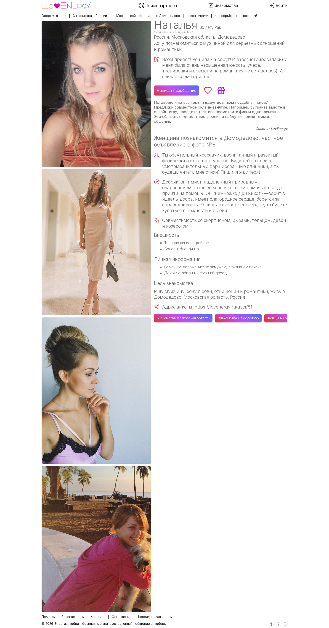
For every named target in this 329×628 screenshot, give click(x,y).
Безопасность (72, 617)
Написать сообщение (176, 90)
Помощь (48, 617)
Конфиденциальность (155, 617)
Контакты (97, 617)
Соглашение (122, 617)
